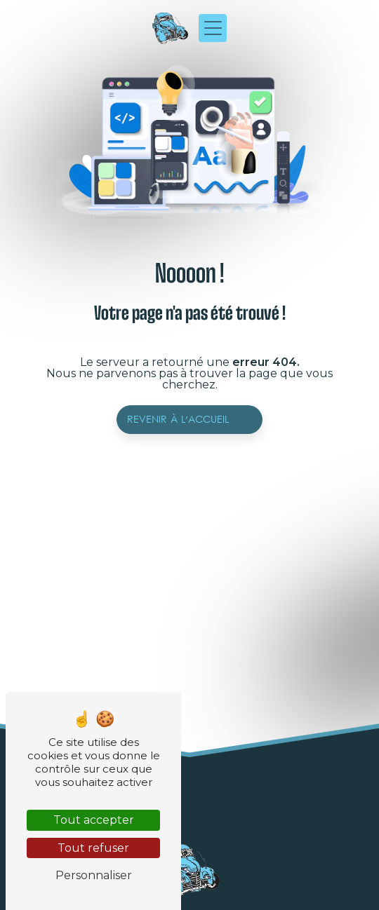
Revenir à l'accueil (178, 419)
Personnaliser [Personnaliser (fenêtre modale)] (93, 875)
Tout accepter (93, 820)
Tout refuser (93, 848)
